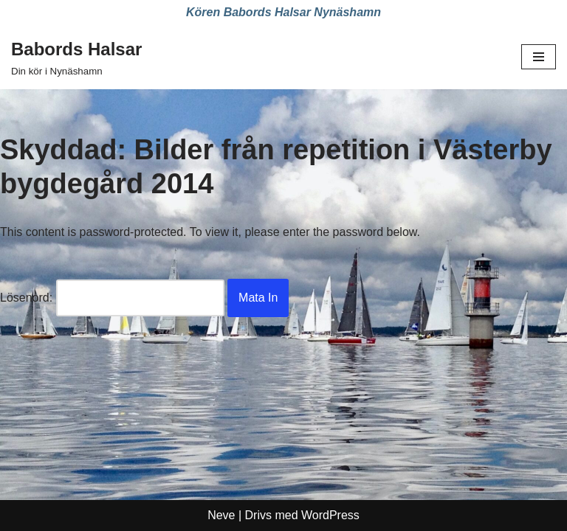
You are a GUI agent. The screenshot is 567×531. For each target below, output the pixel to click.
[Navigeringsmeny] (538, 56)
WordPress (330, 515)
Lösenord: (112, 298)
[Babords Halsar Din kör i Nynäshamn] (76, 57)
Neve (221, 515)
